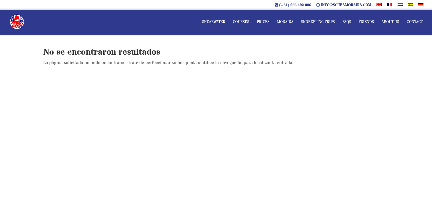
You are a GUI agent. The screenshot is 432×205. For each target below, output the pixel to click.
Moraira (285, 22)
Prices (263, 22)
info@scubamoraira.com (343, 5)
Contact (415, 22)
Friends (366, 22)
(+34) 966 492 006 (293, 5)
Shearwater (213, 22)
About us (390, 22)
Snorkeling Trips (318, 22)
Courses (241, 22)
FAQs (346, 22)
